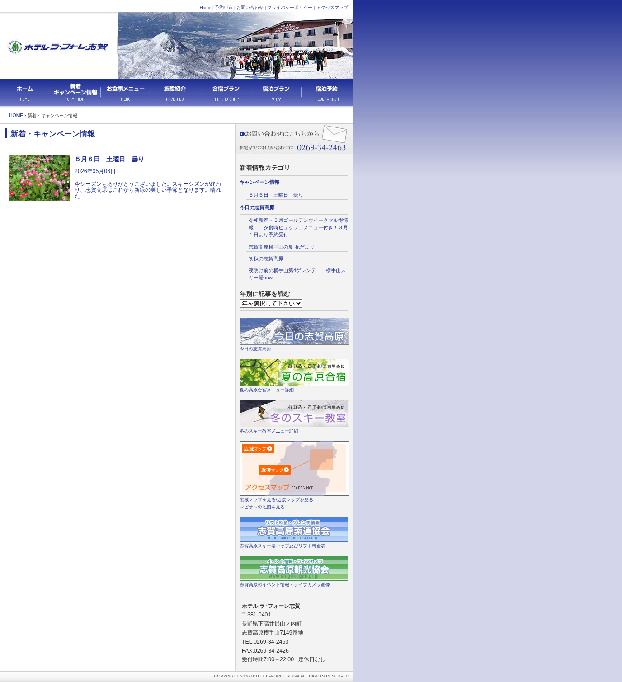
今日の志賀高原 (257, 207)
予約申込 (224, 7)
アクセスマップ (332, 7)
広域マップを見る (258, 499)
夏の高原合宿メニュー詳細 (267, 389)
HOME (16, 115)
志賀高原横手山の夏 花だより (284, 246)
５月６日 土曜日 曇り (276, 195)
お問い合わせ (250, 7)
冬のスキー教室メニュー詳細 (269, 430)
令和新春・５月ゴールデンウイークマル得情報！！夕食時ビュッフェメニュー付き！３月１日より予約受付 (298, 227)
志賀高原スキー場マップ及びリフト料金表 (282, 545)
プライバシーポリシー (289, 7)
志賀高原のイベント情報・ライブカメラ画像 (285, 584)
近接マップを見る (295, 499)
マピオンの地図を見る (262, 506)
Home (206, 7)
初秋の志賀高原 (266, 258)
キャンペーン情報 (259, 182)
